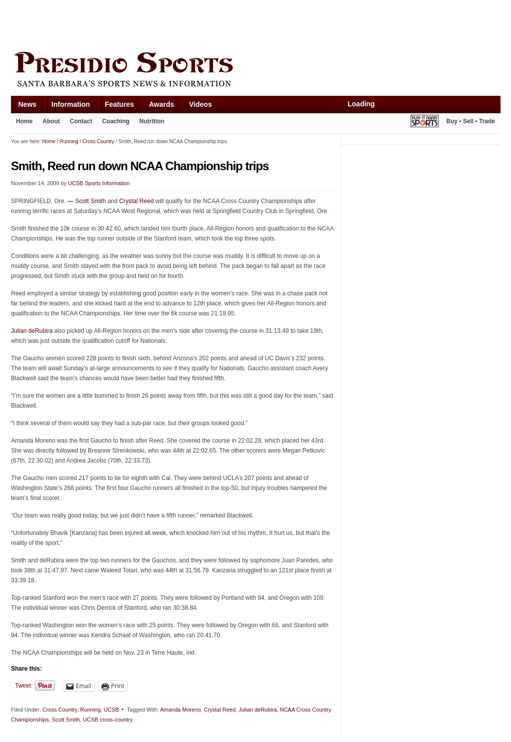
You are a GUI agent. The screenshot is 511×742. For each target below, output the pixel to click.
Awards (161, 104)
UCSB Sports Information (99, 183)
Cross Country (59, 710)
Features (119, 104)
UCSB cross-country (108, 720)
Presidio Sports (255, 71)
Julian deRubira (31, 330)
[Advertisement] (192, 23)
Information (70, 104)
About (51, 121)
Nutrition (151, 121)
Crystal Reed (136, 201)
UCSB (111, 710)
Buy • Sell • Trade (470, 121)
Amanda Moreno (180, 710)
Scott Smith (90, 201)
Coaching (116, 121)
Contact (81, 121)
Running (90, 710)
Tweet (23, 685)
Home (24, 121)
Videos (200, 104)
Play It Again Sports (425, 122)
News (27, 104)
